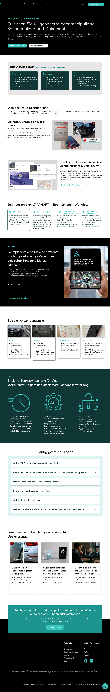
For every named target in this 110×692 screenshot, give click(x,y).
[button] (13, 4)
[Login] (81, 4)
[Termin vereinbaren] (93, 648)
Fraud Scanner (15, 129)
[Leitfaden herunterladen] (18, 298)
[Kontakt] (90, 655)
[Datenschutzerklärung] (38, 684)
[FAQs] (90, 651)
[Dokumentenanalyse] (71, 652)
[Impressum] (26, 684)
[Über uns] (68, 655)
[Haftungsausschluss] (53, 684)
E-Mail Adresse (14, 284)
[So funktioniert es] (38, 45)
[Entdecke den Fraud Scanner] (73, 185)
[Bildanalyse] (71, 649)
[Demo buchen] (96, 4)
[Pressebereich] (70, 658)
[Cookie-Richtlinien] (66, 684)
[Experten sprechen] (17, 45)
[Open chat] (105, 686)
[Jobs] (69, 661)
